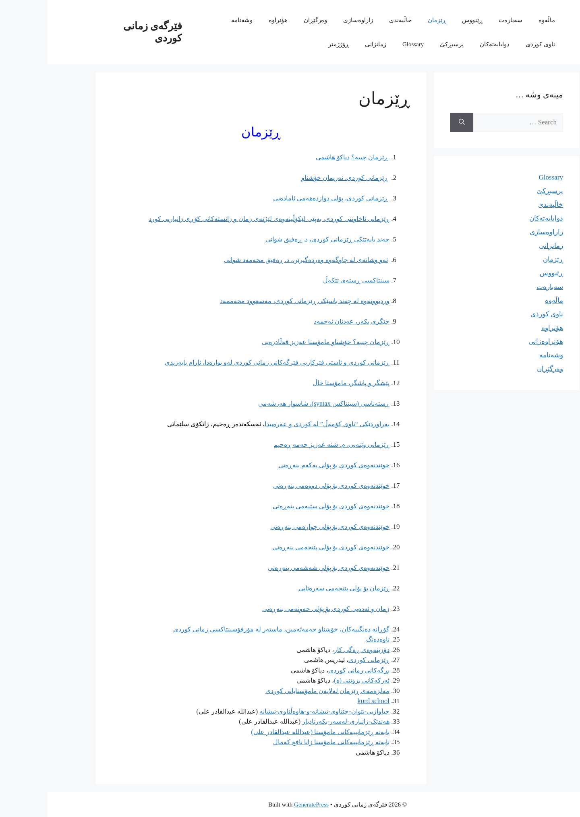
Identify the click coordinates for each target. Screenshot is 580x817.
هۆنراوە (230, 20)
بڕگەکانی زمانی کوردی (311, 670)
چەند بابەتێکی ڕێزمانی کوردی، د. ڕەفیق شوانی (280, 239)
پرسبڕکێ (404, 44)
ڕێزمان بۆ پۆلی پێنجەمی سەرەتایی (296, 588)
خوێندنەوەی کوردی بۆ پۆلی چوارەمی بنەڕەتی (282, 526)
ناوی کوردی (493, 44)
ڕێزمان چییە (305, 157)
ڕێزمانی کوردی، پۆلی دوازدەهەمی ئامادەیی (283, 198)
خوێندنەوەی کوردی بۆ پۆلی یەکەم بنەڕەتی (286, 465)
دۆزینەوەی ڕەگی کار (314, 649)
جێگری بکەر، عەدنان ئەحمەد (304, 321)
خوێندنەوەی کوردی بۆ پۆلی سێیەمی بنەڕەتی (283, 506)
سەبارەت (463, 20)
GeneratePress (263, 804)
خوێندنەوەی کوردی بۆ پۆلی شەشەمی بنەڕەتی (281, 567)
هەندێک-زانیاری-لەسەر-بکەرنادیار (298, 721)
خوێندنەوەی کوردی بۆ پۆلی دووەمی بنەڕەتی (284, 485)
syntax (247, 403)
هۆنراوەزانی (498, 341)
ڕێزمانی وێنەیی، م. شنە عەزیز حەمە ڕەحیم (284, 444)
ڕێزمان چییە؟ (323, 341)
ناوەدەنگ (330, 639)
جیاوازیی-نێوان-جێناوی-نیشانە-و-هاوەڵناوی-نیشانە (277, 711)
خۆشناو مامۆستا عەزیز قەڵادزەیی (259, 341)
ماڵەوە (499, 20)
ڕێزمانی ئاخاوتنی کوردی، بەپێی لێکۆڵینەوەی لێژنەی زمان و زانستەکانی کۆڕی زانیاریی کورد (221, 218)
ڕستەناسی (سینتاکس (312, 403)
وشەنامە (194, 20)
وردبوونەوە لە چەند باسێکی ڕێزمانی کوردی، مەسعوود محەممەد (257, 300)
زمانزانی (328, 44)
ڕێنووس (424, 20)
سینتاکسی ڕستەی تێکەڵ (309, 280)
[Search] (414, 122)
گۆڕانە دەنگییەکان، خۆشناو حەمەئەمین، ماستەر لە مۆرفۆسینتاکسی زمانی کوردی (234, 629)
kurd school (326, 701)
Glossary (365, 44)
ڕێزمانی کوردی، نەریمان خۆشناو (297, 177)
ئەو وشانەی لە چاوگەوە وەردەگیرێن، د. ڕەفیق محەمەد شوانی (258, 259)
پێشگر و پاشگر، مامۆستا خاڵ (303, 383)
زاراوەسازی (310, 20)
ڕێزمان (389, 20)
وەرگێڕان (268, 20)
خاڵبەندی (353, 20)
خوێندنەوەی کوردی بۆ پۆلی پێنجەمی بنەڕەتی (283, 547)
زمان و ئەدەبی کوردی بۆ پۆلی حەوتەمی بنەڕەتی (278, 608)
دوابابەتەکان (447, 44)
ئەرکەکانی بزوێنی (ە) (314, 680)
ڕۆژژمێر (291, 44)
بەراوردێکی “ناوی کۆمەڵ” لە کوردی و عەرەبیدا (279, 424)
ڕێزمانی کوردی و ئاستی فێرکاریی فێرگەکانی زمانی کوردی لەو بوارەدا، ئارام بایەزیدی (229, 362)
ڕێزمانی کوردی (321, 659)
